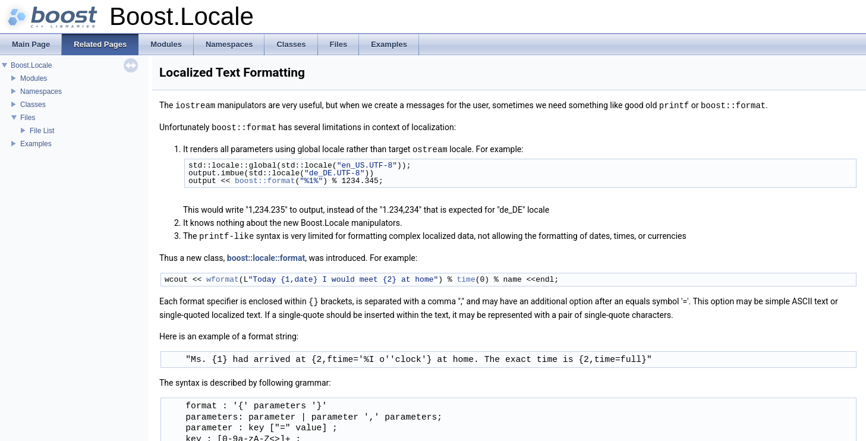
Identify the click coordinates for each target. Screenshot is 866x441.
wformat (222, 277)
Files (27, 118)
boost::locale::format (266, 255)
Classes (33, 104)
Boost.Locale (31, 65)
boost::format (265, 179)
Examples (36, 144)
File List (42, 131)
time (465, 277)
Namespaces (41, 91)
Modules (33, 78)
